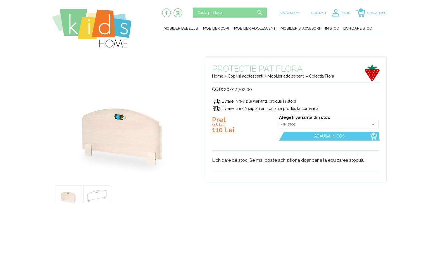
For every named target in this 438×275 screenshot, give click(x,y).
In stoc (332, 28)
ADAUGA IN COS (329, 136)
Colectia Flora (321, 76)
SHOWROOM (290, 13)
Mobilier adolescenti (255, 28)
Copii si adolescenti (246, 76)
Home (217, 76)
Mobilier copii (216, 28)
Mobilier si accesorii (301, 28)
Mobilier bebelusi (181, 28)
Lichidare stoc (357, 28)
